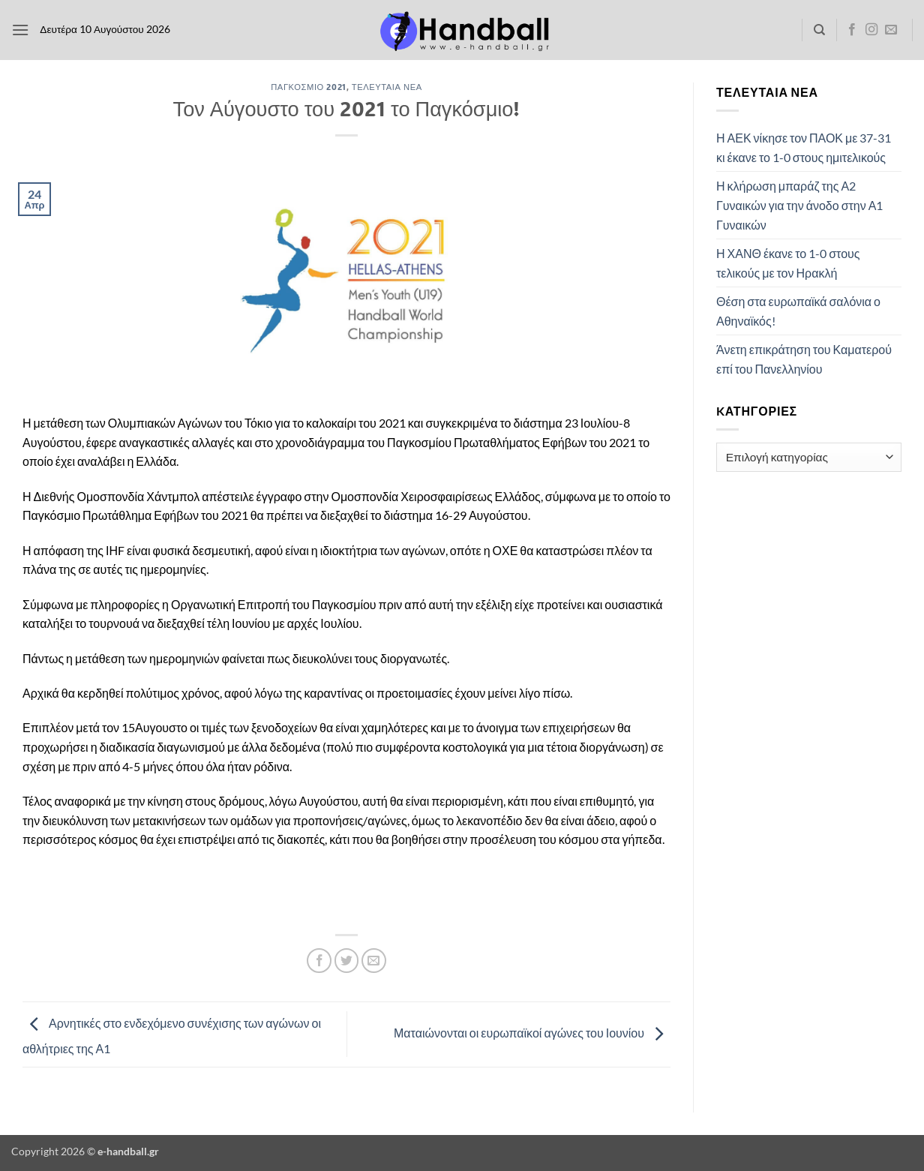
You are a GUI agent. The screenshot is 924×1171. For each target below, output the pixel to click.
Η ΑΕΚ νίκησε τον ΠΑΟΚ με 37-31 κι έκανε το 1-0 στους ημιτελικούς (803, 147)
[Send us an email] (891, 30)
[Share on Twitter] (346, 960)
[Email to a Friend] (374, 960)
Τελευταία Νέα (387, 86)
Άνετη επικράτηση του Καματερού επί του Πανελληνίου (804, 359)
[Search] (819, 30)
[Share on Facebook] (319, 960)
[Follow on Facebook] (852, 30)
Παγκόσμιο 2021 (308, 86)
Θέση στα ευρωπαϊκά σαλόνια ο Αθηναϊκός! (798, 311)
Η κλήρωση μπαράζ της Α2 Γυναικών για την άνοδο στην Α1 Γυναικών (799, 205)
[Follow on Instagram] (872, 30)
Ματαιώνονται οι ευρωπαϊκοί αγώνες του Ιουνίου (532, 1032)
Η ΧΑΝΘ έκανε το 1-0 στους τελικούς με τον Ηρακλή (788, 263)
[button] (20, 29)
